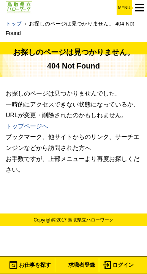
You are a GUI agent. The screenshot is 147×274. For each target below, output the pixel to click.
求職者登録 (81, 265)
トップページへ (27, 126)
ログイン (123, 265)
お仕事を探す (35, 265)
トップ (14, 24)
